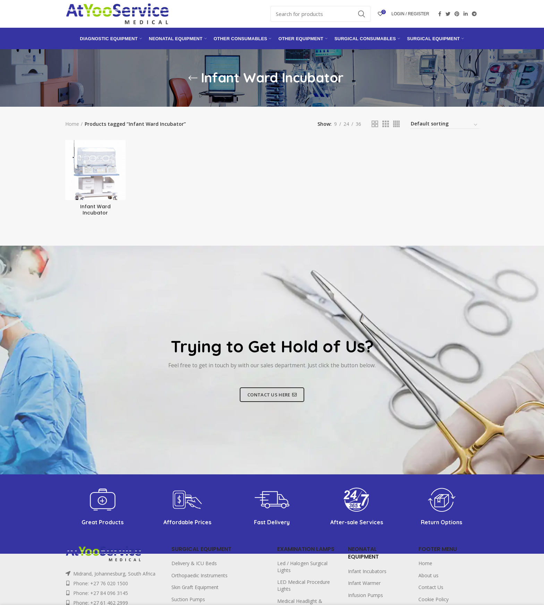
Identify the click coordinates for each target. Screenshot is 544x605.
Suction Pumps (188, 599)
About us (428, 575)
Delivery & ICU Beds (194, 563)
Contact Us (430, 587)
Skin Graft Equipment (195, 587)
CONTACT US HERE (272, 395)
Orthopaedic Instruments (199, 575)
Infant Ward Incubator (95, 209)
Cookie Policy (433, 599)
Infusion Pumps (365, 595)
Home (72, 124)
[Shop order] (444, 125)
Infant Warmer (364, 583)
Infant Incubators (367, 571)
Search (361, 14)
